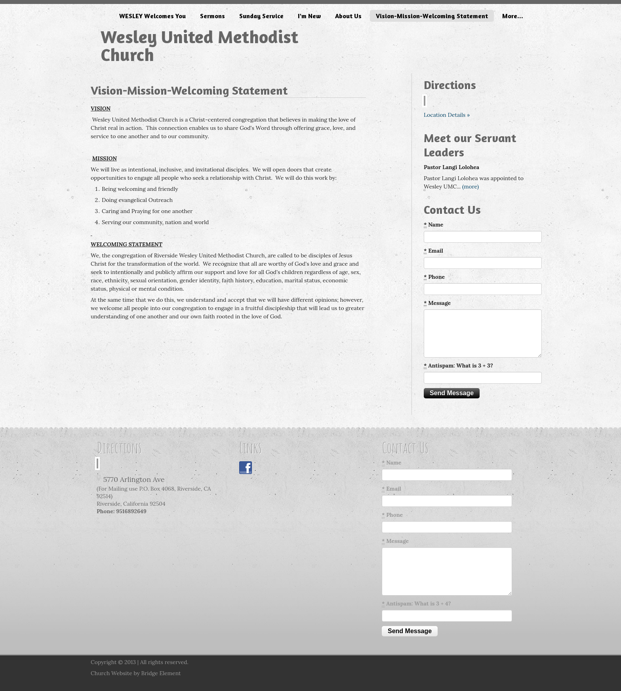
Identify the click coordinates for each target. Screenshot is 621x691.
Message (437, 303)
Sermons (212, 16)
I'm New (309, 16)
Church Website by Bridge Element (136, 673)
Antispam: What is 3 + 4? (416, 603)
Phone (434, 277)
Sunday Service (261, 16)
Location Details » (447, 114)
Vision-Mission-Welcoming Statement (432, 16)
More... (512, 16)
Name (433, 224)
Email (433, 251)
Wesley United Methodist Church (199, 45)
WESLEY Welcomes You (152, 16)
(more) (470, 186)
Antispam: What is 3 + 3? (458, 365)
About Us (348, 16)
